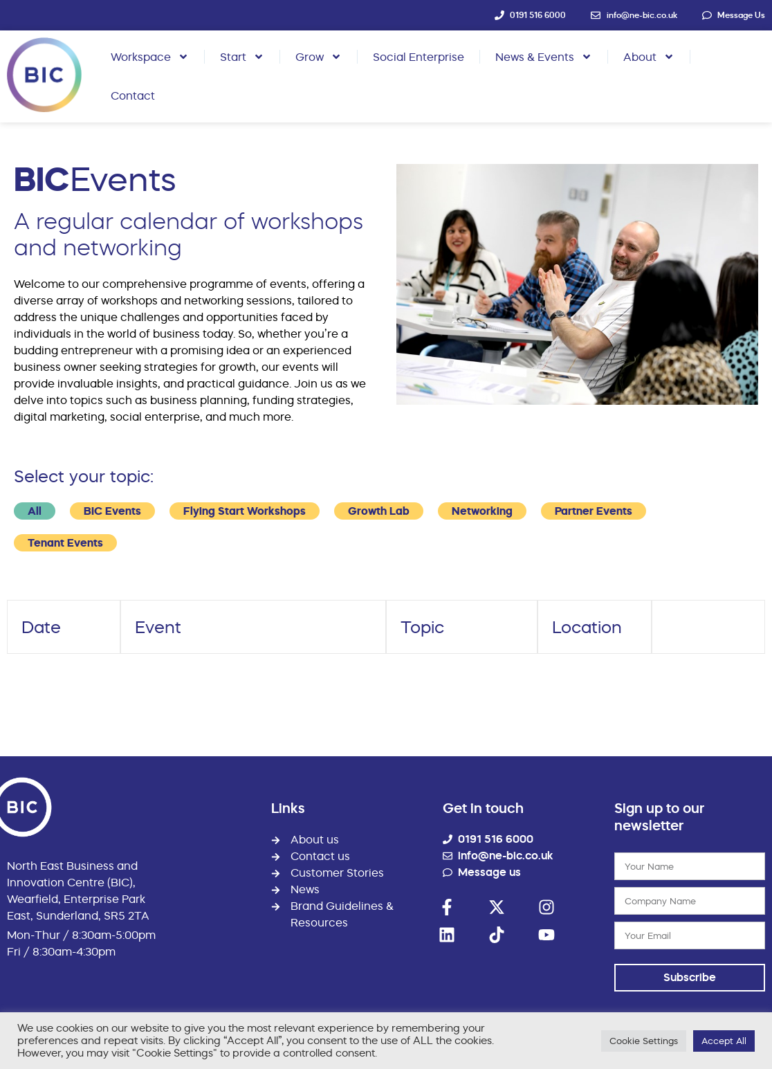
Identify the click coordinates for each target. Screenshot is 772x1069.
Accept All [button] (723, 1040)
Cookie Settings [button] (643, 1040)
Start (242, 56)
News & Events (543, 56)
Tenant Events (65, 543)
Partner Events (593, 511)
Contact (133, 95)
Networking (482, 511)
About (648, 56)
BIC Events (112, 511)
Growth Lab (379, 511)
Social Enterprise (418, 57)
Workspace (150, 56)
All (35, 511)
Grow (318, 56)
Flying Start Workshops (244, 511)
